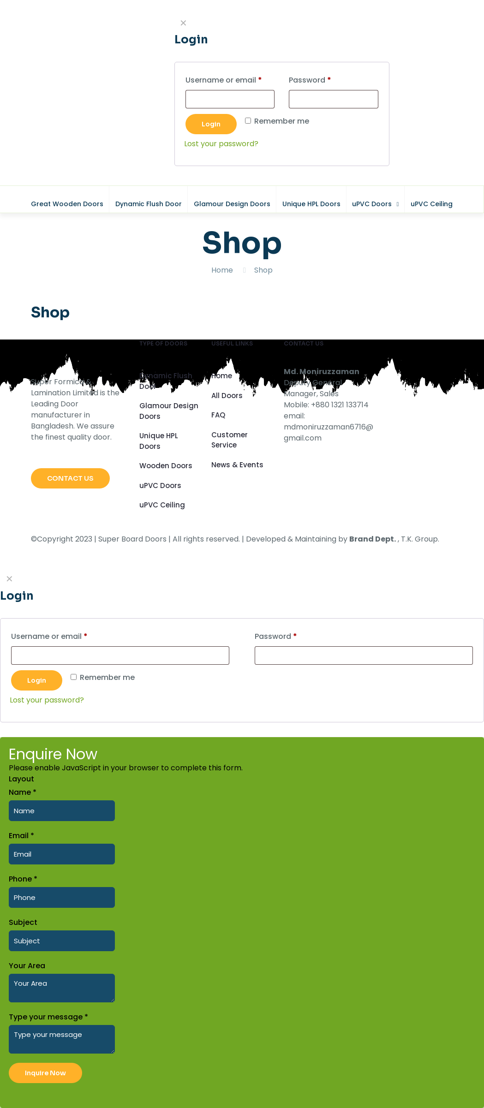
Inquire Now (45, 1073)
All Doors (227, 395)
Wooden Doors (165, 466)
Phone (23, 879)
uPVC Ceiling (162, 505)
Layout (21, 779)
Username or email (65, 635)
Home (222, 270)
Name (22, 792)
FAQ (218, 415)
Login (36, 680)
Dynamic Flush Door (165, 381)
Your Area (27, 965)
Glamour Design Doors (168, 411)
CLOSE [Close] (471, 12)
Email (21, 835)
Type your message (48, 1017)
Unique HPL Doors (158, 441)
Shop (263, 270)
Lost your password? (47, 700)
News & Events (237, 465)
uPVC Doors (160, 485)
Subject (23, 922)
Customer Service (229, 440)
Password (292, 635)
